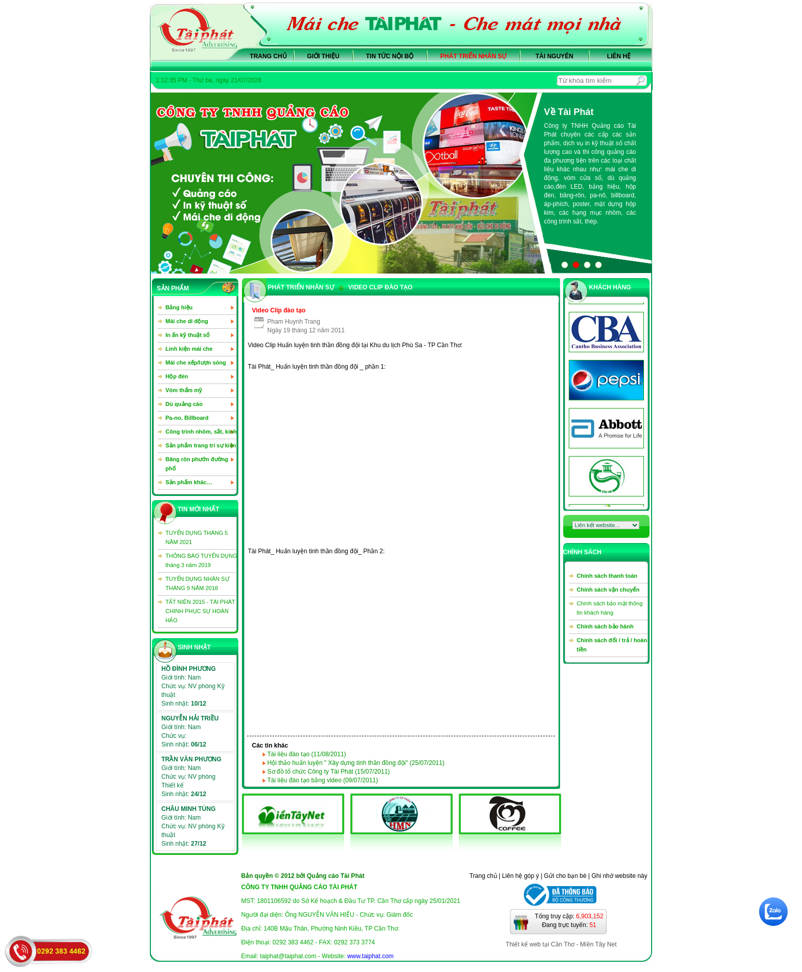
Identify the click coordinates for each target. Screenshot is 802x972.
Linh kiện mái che (189, 349)
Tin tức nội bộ (390, 56)
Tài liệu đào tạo (307, 754)
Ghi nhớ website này (619, 875)
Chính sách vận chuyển (608, 589)
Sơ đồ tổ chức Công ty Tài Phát (329, 771)
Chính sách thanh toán (607, 576)
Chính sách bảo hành (605, 626)
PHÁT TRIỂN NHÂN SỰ (301, 287)
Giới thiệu (323, 56)
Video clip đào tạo (376, 287)
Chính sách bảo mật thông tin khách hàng (610, 608)
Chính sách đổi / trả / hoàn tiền (612, 644)
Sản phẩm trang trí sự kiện (201, 445)
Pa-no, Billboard (187, 418)
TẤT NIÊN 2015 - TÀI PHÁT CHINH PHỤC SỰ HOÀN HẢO (200, 611)
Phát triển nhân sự (473, 56)
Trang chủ (268, 56)
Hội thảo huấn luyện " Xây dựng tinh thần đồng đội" (356, 762)
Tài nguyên (554, 56)
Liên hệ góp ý (520, 875)
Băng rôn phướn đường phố (197, 463)
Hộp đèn (177, 376)
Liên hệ (619, 56)
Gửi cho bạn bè (565, 875)
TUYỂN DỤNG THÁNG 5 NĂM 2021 (197, 537)
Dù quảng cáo (184, 404)
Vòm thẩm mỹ (184, 390)
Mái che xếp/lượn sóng (196, 362)
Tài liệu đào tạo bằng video (323, 780)
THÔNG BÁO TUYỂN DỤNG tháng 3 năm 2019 (201, 560)
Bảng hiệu (179, 307)
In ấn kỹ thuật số (188, 335)
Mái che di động (187, 321)
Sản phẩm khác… (189, 482)
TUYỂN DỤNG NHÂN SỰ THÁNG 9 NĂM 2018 (198, 583)
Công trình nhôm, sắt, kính (201, 431)
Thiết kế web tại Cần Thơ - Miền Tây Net (561, 944)
